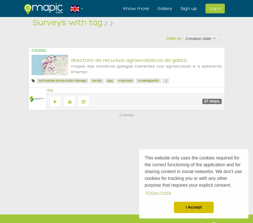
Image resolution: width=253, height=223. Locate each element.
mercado (125, 81)
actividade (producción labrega (62, 81)
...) (165, 81)
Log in (215, 8)
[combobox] (201, 38)
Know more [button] (158, 192)
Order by (173, 39)
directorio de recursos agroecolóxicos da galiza (129, 60)
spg (110, 81)
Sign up (189, 8)
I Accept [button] (194, 207)
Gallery (165, 8)
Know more (136, 8)
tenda (97, 81)
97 (212, 101)
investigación (148, 81)
